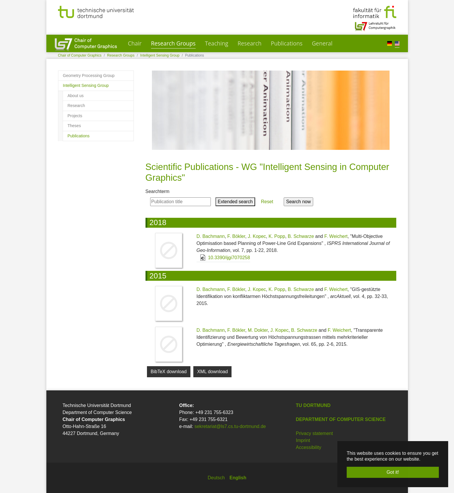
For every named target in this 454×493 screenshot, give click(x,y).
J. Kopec (257, 236)
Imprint (303, 440)
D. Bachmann (211, 236)
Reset (267, 201)
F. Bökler (236, 236)
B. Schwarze (301, 236)
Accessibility (308, 447)
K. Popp (277, 236)
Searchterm (158, 191)
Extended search (235, 201)
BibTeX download (169, 371)
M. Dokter (258, 330)
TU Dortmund (313, 405)
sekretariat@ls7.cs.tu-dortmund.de (230, 426)
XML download (212, 371)
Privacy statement (314, 433)
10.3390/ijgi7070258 (223, 257)
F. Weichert (336, 236)
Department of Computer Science (341, 419)
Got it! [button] (393, 472)
